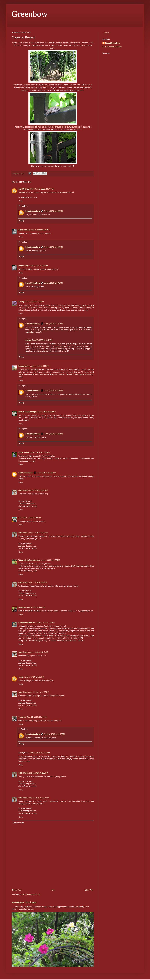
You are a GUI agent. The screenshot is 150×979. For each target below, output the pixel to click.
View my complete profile (112, 47)
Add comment (18, 823)
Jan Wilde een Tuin (26, 189)
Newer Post (16, 890)
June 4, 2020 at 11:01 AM (38, 490)
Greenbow (30, 14)
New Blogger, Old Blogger (24, 902)
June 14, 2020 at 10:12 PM (54, 734)
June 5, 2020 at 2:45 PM (31, 518)
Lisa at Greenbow (32, 211)
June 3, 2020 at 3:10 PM (40, 230)
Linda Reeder (23, 452)
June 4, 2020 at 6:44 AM (53, 211)
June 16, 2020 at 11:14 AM (38, 798)
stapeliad (22, 717)
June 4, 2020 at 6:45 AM (53, 283)
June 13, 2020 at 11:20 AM (39, 753)
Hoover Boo (23, 266)
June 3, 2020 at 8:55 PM (39, 366)
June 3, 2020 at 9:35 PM (46, 412)
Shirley (21, 302)
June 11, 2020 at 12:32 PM (38, 692)
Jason (21, 677)
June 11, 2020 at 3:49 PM (36, 717)
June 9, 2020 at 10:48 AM (38, 652)
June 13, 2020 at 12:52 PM (42, 340)
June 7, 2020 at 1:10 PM (37, 582)
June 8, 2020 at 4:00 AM (35, 607)
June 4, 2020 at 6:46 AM (53, 324)
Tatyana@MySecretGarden (29, 560)
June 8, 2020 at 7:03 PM (45, 622)
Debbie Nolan (24, 366)
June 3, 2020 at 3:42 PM (38, 266)
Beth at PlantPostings (27, 412)
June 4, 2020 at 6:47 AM (53, 391)
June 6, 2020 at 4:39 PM (50, 560)
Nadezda (22, 607)
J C (19, 518)
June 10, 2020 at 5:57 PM (34, 677)
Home (53, 890)
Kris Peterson (24, 230)
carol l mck (23, 490)
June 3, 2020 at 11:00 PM (40, 452)
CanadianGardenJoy (26, 622)
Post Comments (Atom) (31, 894)
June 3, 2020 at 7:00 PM (34, 302)
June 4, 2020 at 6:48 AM (53, 434)
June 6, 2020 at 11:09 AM (38, 533)
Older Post (89, 890)
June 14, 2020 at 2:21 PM (38, 773)
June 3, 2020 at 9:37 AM (44, 189)
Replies (24, 206)
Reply (20, 201)
